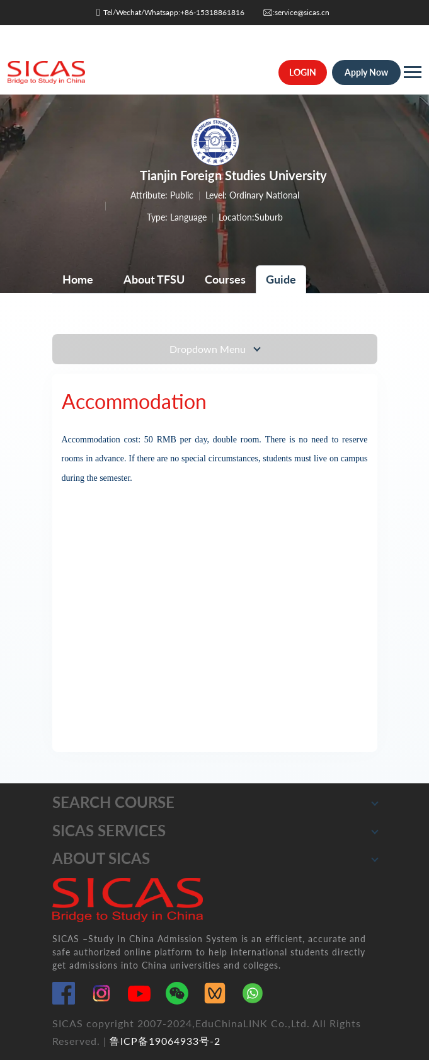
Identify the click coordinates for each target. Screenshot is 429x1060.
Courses (225, 279)
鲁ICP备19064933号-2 (165, 1041)
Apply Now (366, 72)
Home (77, 279)
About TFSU (154, 279)
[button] (374, 802)
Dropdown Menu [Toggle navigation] (208, 349)
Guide (281, 279)
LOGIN (302, 72)
